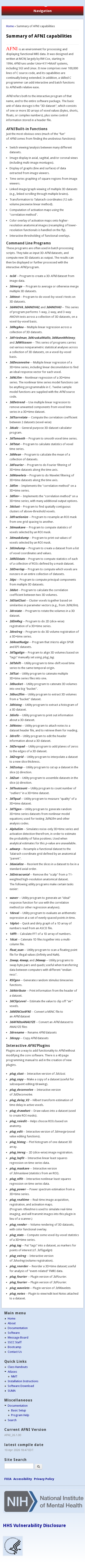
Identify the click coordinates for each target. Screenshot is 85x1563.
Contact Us (15, 1351)
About (12, 1323)
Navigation (43, 11)
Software (14, 1332)
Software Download (21, 1386)
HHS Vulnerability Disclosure (34, 1525)
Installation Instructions (23, 1381)
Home (10, 26)
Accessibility (22, 1479)
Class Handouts (18, 1367)
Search (12, 1420)
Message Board (18, 1337)
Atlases (12, 1371)
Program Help (20, 1415)
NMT (14, 1376)
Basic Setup (18, 1410)
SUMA (12, 1390)
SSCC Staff (15, 1342)
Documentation (18, 1328)
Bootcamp (14, 1347)
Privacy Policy (44, 1479)
